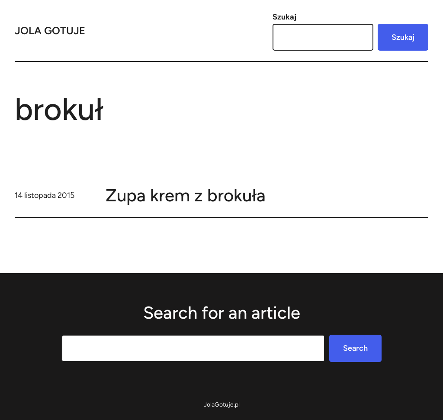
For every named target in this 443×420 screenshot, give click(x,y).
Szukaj (284, 17)
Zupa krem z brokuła (186, 195)
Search (355, 348)
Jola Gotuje (50, 30)
